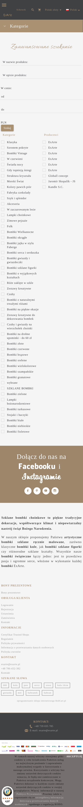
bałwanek (33, 692)
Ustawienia (7, 613)
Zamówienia (8, 618)
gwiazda (7, 692)
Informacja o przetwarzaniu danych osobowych (27, 647)
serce (37, 685)
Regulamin (7, 639)
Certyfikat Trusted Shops (15, 634)
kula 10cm (62, 685)
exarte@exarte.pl (10, 664)
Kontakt (5, 622)
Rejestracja (7, 609)
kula (15, 685)
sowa (48, 685)
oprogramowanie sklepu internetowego (36, 701)
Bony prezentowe (10, 592)
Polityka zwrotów (11, 652)
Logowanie (7, 605)
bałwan (47, 692)
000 (5, 685)
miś (20, 692)
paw (26, 685)
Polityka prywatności (13, 643)
